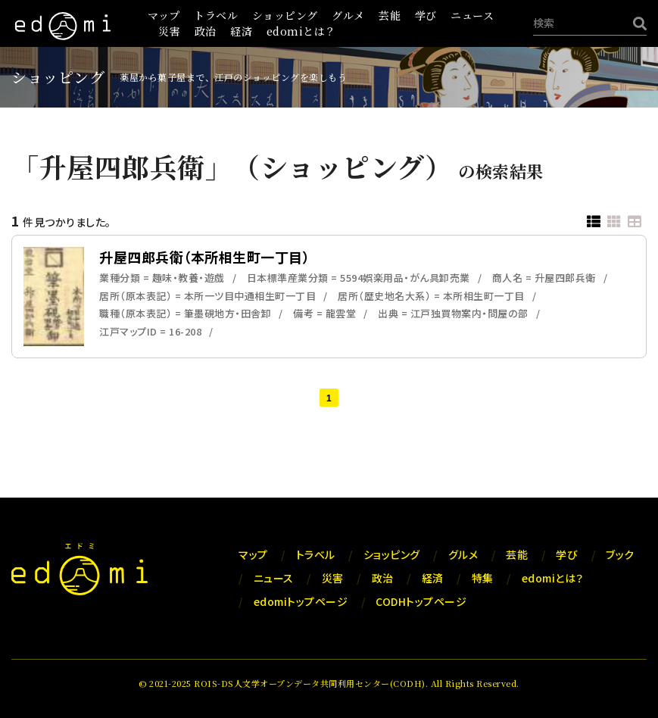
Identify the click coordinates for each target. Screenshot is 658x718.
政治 (206, 31)
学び (426, 15)
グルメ (348, 15)
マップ (164, 15)
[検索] (636, 23)
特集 (483, 577)
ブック (620, 554)
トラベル (216, 15)
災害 (169, 31)
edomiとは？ (301, 31)
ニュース (472, 15)
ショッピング (285, 15)
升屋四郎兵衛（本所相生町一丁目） (204, 257)
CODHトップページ (421, 601)
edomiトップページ (301, 601)
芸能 (390, 15)
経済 (241, 31)
